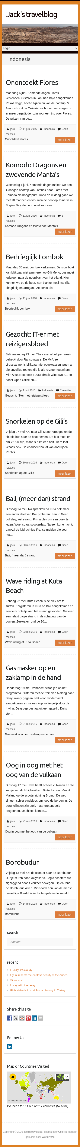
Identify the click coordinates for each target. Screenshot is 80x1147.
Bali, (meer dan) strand (38, 498)
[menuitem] (47, 1089)
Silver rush (16, 980)
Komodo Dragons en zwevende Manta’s (36, 169)
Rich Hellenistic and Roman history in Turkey (37, 990)
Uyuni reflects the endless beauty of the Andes (38, 975)
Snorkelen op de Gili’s (36, 421)
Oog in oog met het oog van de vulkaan (34, 769)
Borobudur (22, 862)
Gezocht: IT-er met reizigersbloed (32, 339)
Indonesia (49, 128)
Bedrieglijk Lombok (34, 257)
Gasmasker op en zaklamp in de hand (33, 672)
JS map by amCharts (18, 1100)
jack (12, 128)
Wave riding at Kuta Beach (34, 585)
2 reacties (65, 390)
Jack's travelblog (31, 14)
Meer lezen (64, 140)
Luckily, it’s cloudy (21, 970)
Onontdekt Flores (32, 82)
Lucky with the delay (22, 985)
